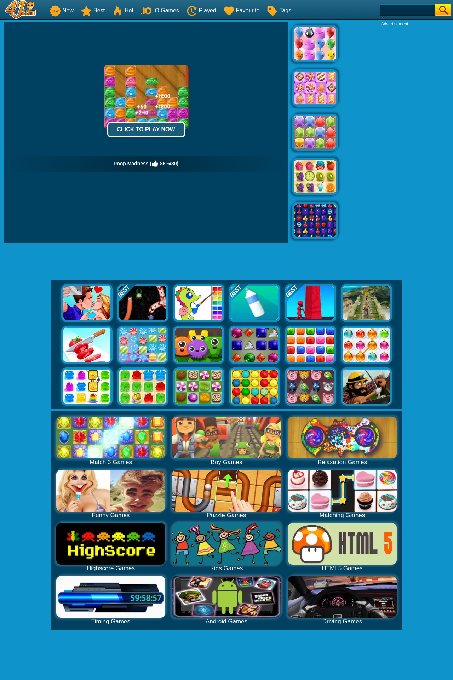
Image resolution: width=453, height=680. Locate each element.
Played (201, 10)
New (62, 10)
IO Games (160, 10)
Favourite (241, 10)
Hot (122, 10)
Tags (278, 10)
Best (93, 10)
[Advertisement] (395, 133)
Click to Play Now (146, 129)
